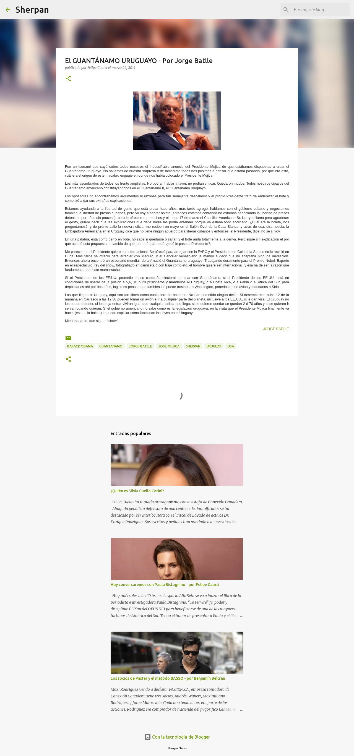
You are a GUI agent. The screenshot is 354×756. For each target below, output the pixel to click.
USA (231, 346)
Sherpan (32, 9)
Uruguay (214, 346)
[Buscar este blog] (320, 9)
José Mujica (168, 346)
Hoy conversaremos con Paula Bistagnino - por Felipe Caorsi (165, 584)
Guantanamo (111, 346)
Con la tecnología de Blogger (177, 736)
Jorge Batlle (140, 346)
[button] (68, 79)
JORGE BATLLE (276, 329)
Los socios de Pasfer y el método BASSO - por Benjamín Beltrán (168, 678)
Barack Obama (80, 346)
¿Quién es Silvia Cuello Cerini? (137, 491)
